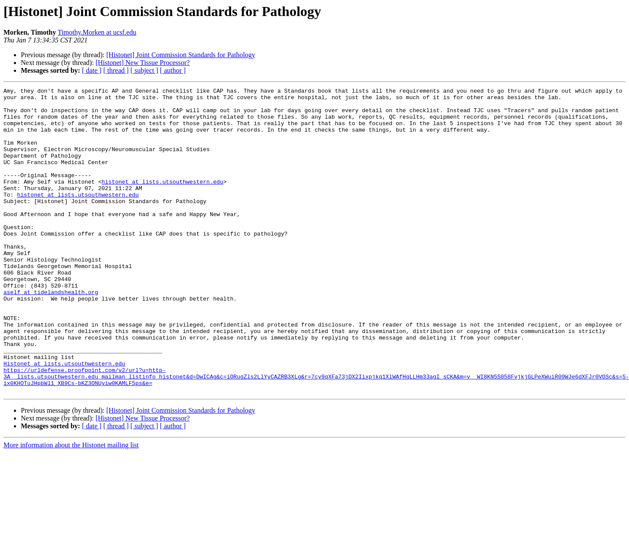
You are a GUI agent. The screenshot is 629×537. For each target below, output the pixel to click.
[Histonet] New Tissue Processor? (142, 62)
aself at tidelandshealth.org (50, 333)
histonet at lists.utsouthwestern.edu (162, 201)
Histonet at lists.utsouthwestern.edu (64, 419)
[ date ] (91, 70)
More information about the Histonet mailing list (71, 506)
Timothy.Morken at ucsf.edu (97, 32)
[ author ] (173, 70)
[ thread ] (116, 70)
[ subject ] (144, 70)
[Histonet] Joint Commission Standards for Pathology (180, 54)
